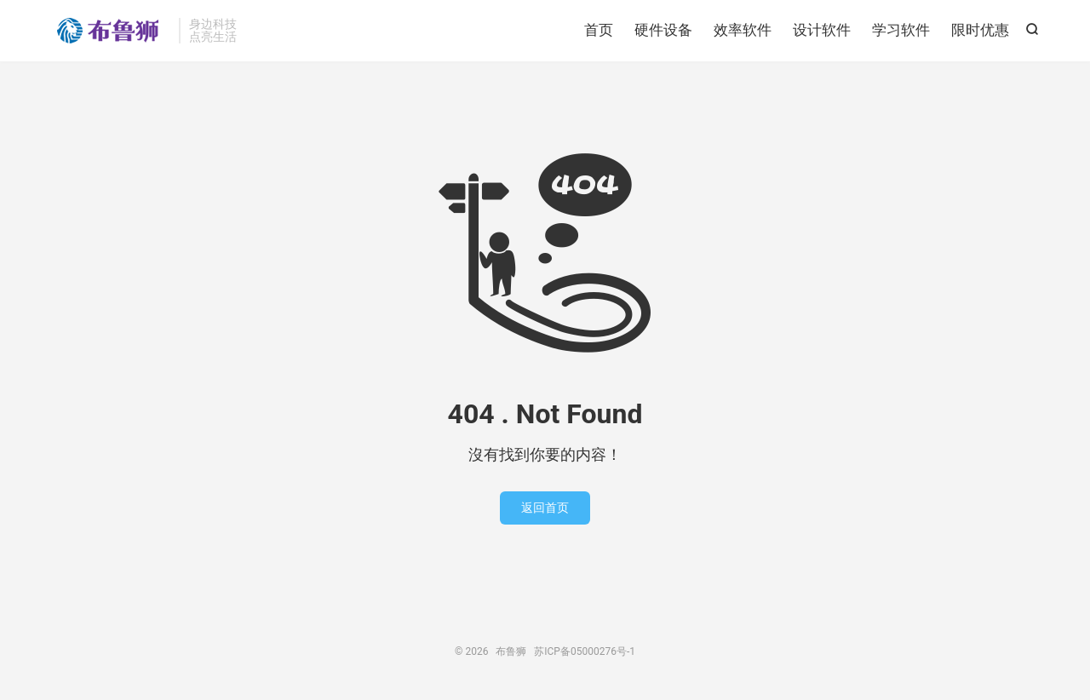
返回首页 (545, 507)
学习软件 (901, 29)
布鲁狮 (110, 30)
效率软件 (743, 29)
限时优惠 (980, 29)
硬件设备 (663, 29)
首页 (598, 29)
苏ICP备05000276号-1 (584, 651)
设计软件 (822, 29)
